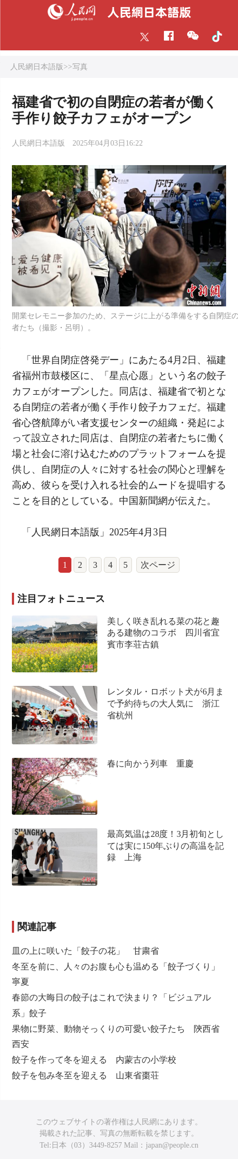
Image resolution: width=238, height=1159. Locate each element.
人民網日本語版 (36, 67)
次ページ (158, 564)
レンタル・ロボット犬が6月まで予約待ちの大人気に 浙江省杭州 (165, 703)
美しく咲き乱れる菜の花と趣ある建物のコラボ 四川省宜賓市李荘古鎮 (163, 633)
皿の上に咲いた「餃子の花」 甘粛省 (85, 950)
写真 (80, 67)
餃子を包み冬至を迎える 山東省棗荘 (85, 1075)
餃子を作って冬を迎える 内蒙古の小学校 (94, 1059)
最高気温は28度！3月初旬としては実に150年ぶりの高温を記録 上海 (165, 845)
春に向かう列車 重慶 (150, 763)
